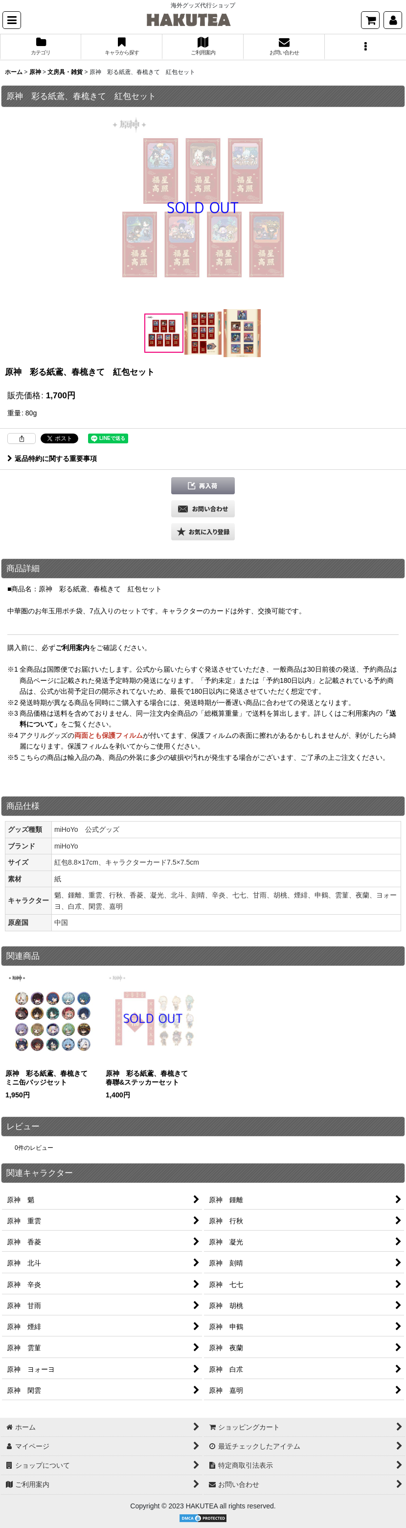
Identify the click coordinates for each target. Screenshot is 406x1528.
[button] (11, 20)
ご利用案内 (72, 648)
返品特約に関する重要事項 (52, 458)
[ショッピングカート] (370, 20)
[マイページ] (392, 20)
